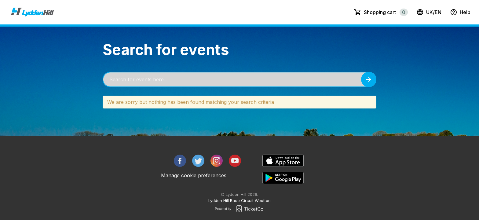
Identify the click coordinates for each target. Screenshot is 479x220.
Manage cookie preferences (193, 175)
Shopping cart (386, 12)
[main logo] (32, 12)
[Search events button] (368, 79)
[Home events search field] (239, 79)
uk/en (428, 12)
